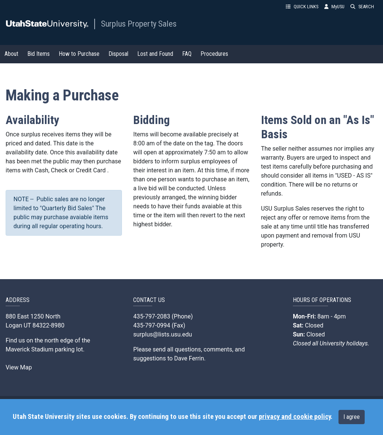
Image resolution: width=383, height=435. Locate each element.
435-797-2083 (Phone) (163, 316)
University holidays (344, 343)
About (11, 53)
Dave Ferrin (189, 358)
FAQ (187, 53)
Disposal (118, 53)
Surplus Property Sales (139, 23)
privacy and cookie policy (295, 417)
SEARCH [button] (362, 6)
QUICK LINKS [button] (302, 6)
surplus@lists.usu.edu (162, 334)
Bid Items (38, 53)
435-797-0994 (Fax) (159, 325)
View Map (19, 367)
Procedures (214, 53)
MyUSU (334, 6)
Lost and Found (155, 53)
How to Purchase (79, 53)
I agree (351, 416)
